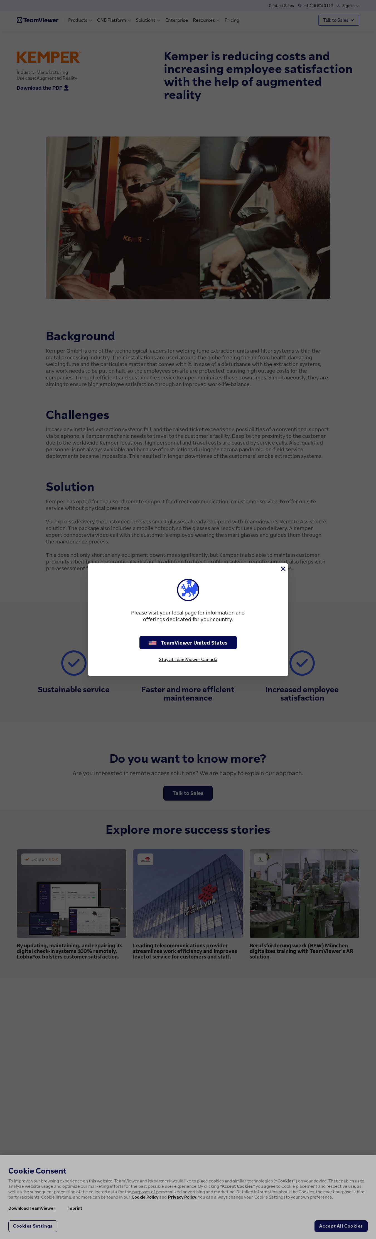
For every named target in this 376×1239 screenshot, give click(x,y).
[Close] (282, 568)
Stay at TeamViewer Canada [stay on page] (188, 659)
